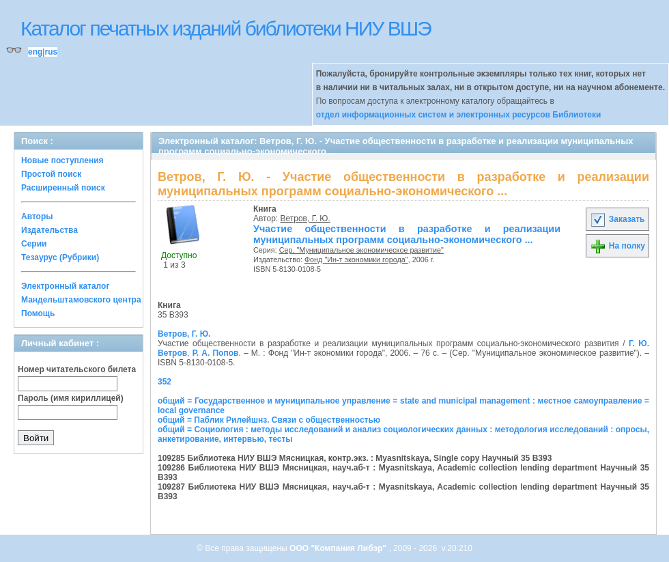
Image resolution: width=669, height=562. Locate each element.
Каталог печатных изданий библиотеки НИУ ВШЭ (225, 28)
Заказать (617, 219)
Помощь (38, 313)
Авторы (37, 216)
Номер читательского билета (77, 369)
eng (35, 52)
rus (50, 52)
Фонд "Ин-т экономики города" (356, 259)
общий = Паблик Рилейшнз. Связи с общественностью (269, 420)
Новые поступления (62, 160)
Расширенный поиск (63, 188)
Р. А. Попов (216, 353)
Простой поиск (51, 174)
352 (164, 382)
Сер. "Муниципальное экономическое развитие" (361, 250)
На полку (617, 246)
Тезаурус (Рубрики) (60, 257)
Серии (33, 244)
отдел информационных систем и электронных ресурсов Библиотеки (458, 115)
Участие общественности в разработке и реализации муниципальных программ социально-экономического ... (406, 234)
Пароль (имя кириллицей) (71, 398)
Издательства (49, 230)
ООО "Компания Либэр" (338, 548)
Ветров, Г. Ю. (305, 218)
